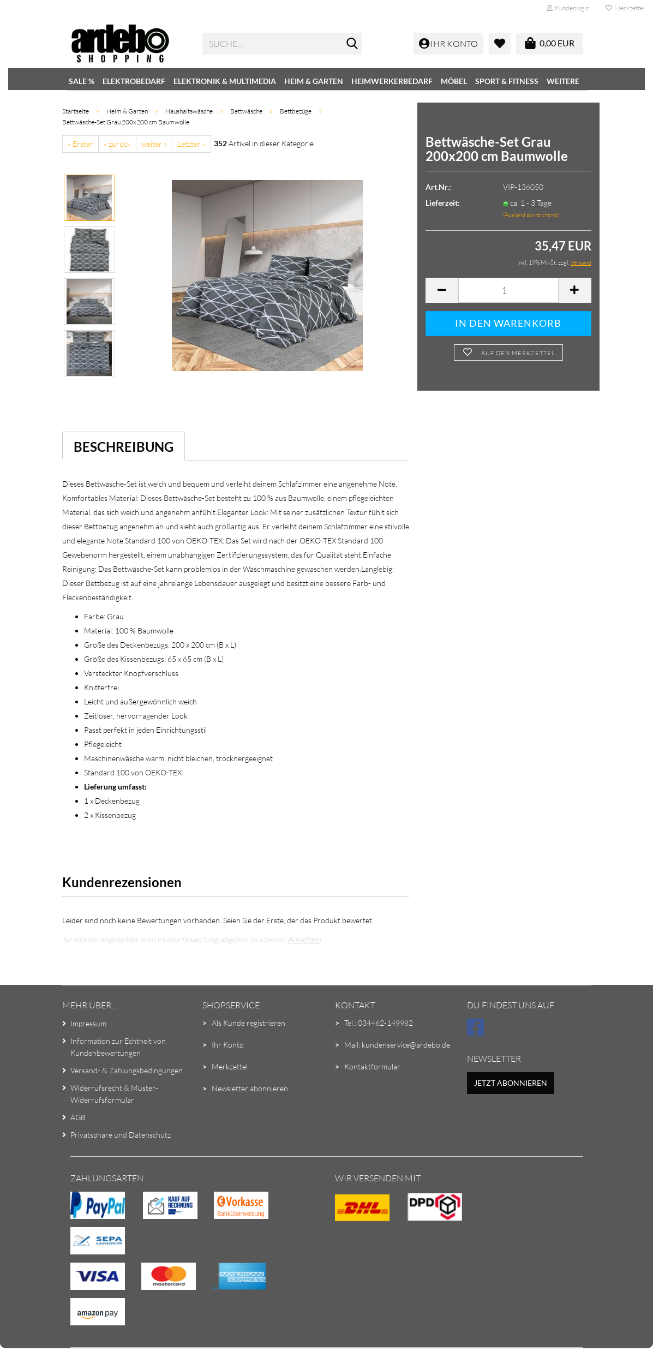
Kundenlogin (568, 8)
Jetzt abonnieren (510, 1082)
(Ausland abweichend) (531, 214)
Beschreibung (123, 447)
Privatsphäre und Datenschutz (120, 1134)
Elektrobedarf (134, 81)
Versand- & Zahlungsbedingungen (126, 1070)
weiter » (154, 143)
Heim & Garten (313, 81)
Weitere (563, 81)
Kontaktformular (372, 1066)
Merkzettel (625, 8)
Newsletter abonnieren (250, 1088)
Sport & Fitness (506, 81)
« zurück (117, 143)
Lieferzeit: (443, 202)
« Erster (80, 143)
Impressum (88, 1023)
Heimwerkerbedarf (392, 81)
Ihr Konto (228, 1044)
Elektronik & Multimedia (224, 81)
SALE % (81, 81)
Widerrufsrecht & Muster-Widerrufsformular (114, 1093)
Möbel (454, 81)
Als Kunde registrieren (248, 1022)
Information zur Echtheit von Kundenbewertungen (118, 1046)
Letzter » (191, 143)
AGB (78, 1117)
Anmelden (304, 939)
